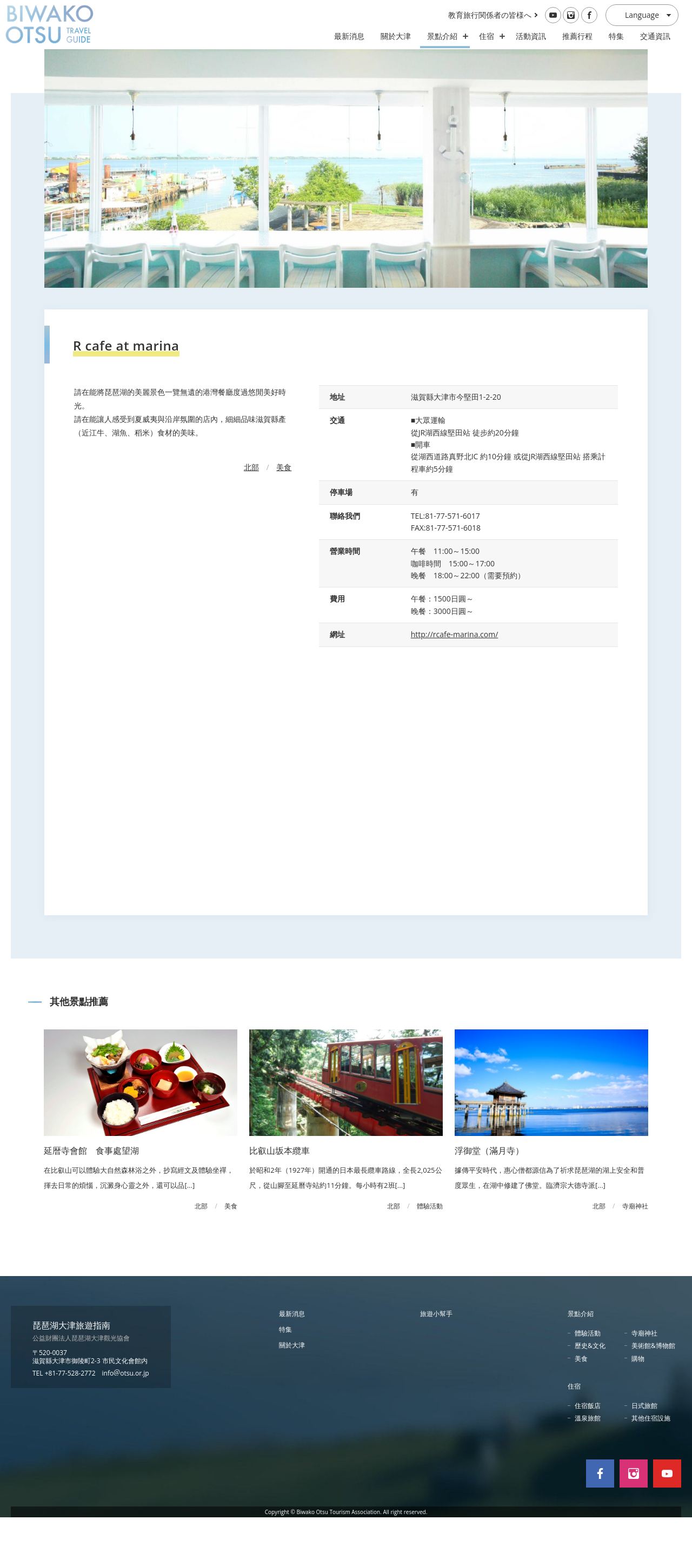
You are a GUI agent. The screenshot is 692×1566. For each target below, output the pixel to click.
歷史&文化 (590, 1394)
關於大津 (396, 36)
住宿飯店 (588, 1454)
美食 (283, 515)
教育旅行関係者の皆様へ (489, 15)
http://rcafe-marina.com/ (454, 683)
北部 (251, 515)
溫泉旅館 (588, 1466)
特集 (616, 36)
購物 (637, 1406)
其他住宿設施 (650, 1466)
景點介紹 (581, 1362)
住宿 (574, 1434)
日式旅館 (644, 1454)
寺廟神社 (644, 1381)
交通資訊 (655, 36)
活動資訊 (531, 36)
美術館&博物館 (653, 1394)
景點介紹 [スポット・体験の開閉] (445, 36)
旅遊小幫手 (436, 1362)
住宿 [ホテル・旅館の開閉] (489, 36)
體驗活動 (588, 1381)
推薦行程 (577, 36)
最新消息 (349, 36)
